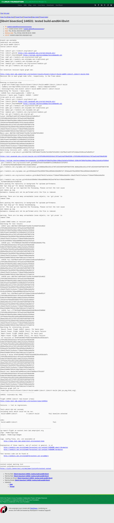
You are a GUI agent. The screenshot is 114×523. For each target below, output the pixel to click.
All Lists (6, 13)
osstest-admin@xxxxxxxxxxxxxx (34, 29)
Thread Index (43, 17)
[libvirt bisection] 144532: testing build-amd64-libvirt (31, 476)
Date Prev (4, 17)
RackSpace (33, 508)
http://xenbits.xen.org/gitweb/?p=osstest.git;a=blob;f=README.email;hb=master (36, 447)
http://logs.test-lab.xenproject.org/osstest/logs (24, 441)
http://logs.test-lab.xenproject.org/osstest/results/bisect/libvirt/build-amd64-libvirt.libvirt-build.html (44, 74)
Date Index (35, 17)
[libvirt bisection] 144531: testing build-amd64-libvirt (31, 474)
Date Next (11, 17)
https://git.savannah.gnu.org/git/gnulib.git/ (36, 53)
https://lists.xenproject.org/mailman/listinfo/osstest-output (25, 469)
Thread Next (27, 17)
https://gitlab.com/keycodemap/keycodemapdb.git (42, 55)
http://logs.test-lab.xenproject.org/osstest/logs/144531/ (24, 401)
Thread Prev (18, 17)
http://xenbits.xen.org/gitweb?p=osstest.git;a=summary (26, 456)
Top (2, 13)
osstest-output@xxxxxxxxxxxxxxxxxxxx (19, 27)
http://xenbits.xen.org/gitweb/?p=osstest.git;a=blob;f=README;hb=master (33, 450)
